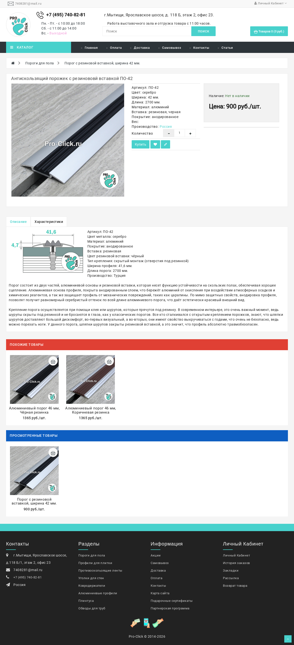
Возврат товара (235, 585)
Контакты (201, 48)
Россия (166, 127)
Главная (91, 48)
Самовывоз (171, 48)
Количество (142, 133)
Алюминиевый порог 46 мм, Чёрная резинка (34, 410)
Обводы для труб (91, 608)
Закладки (231, 570)
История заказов (236, 563)
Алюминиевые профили (97, 593)
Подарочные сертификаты (172, 601)
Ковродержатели (91, 585)
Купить (140, 144)
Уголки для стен (91, 578)
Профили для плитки (95, 563)
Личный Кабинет (236, 555)
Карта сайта (160, 593)
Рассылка (231, 578)
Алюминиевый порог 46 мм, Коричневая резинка (90, 410)
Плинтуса (86, 601)
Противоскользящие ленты (100, 570)
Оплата (116, 48)
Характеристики (49, 222)
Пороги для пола (39, 63)
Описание (18, 222)
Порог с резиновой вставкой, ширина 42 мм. (102, 63)
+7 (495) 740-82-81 (27, 577)
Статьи (227, 48)
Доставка (142, 48)
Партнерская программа (170, 608)
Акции (156, 555)
